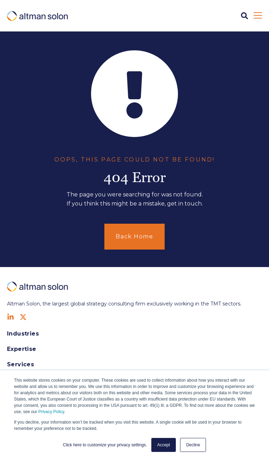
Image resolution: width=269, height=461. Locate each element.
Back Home (134, 236)
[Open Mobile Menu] (258, 16)
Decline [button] (193, 444)
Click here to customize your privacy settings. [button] (105, 444)
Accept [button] (163, 444)
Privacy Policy (51, 411)
